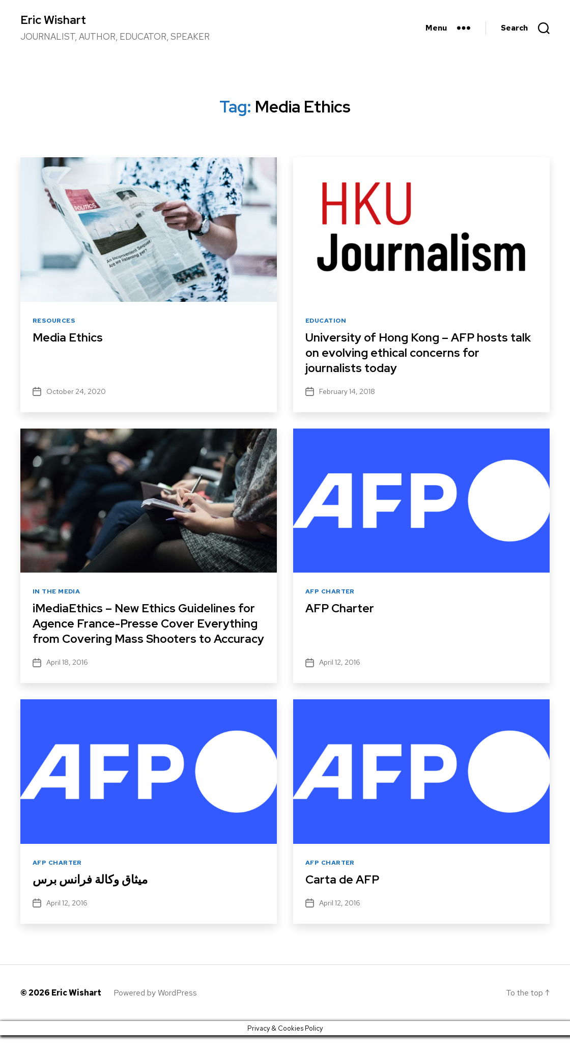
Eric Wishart (54, 20)
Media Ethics (69, 338)
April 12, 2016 (339, 678)
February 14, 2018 (347, 391)
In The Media (56, 592)
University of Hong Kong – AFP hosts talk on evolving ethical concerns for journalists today (410, 353)
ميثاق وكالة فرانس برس (93, 895)
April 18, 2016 (67, 678)
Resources (54, 321)
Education (325, 321)
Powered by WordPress (155, 1008)
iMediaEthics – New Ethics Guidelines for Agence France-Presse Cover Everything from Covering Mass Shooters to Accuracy (148, 631)
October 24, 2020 (76, 391)
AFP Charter (330, 592)
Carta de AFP (343, 895)
